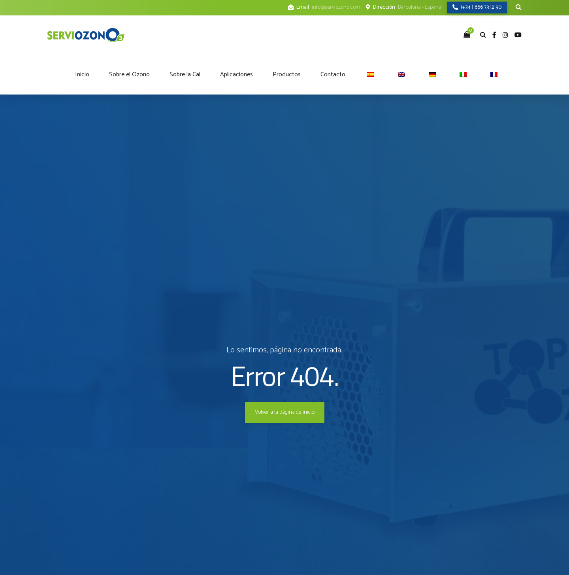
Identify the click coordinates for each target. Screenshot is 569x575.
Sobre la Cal (185, 74)
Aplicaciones (236, 74)
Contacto (332, 74)
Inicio (82, 74)
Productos (287, 74)
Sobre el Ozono (129, 74)
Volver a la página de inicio (285, 412)
